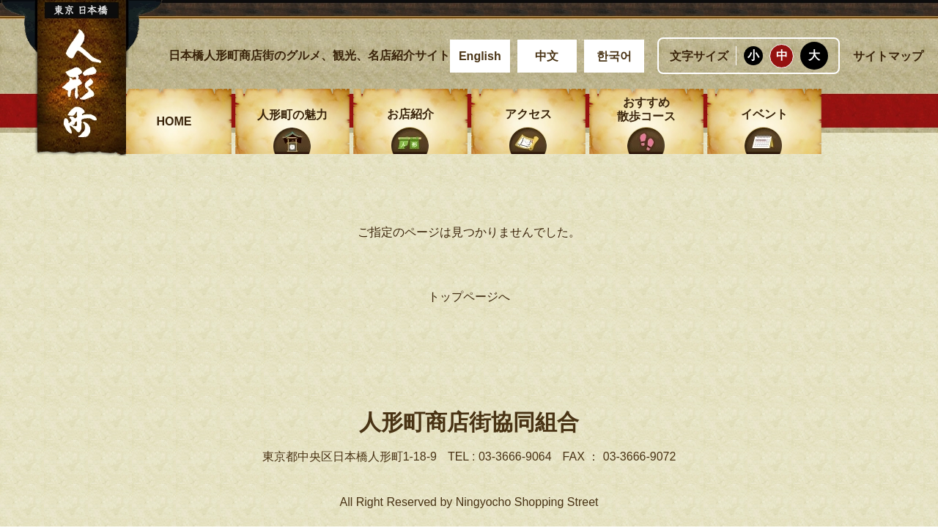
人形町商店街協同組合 (469, 422)
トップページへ (469, 296)
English (480, 56)
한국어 (614, 56)
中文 (546, 56)
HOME (174, 121)
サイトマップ (888, 56)
